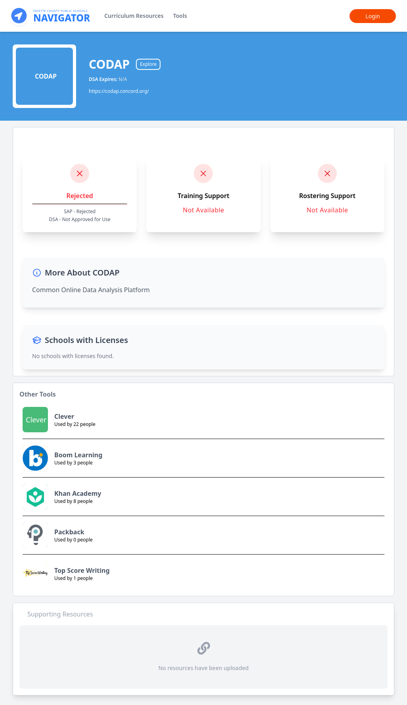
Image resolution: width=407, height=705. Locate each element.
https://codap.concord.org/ (119, 91)
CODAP (109, 64)
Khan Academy (77, 493)
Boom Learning (78, 455)
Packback (69, 532)
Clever (64, 416)
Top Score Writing (82, 570)
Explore (148, 64)
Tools (180, 15)
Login (372, 16)
